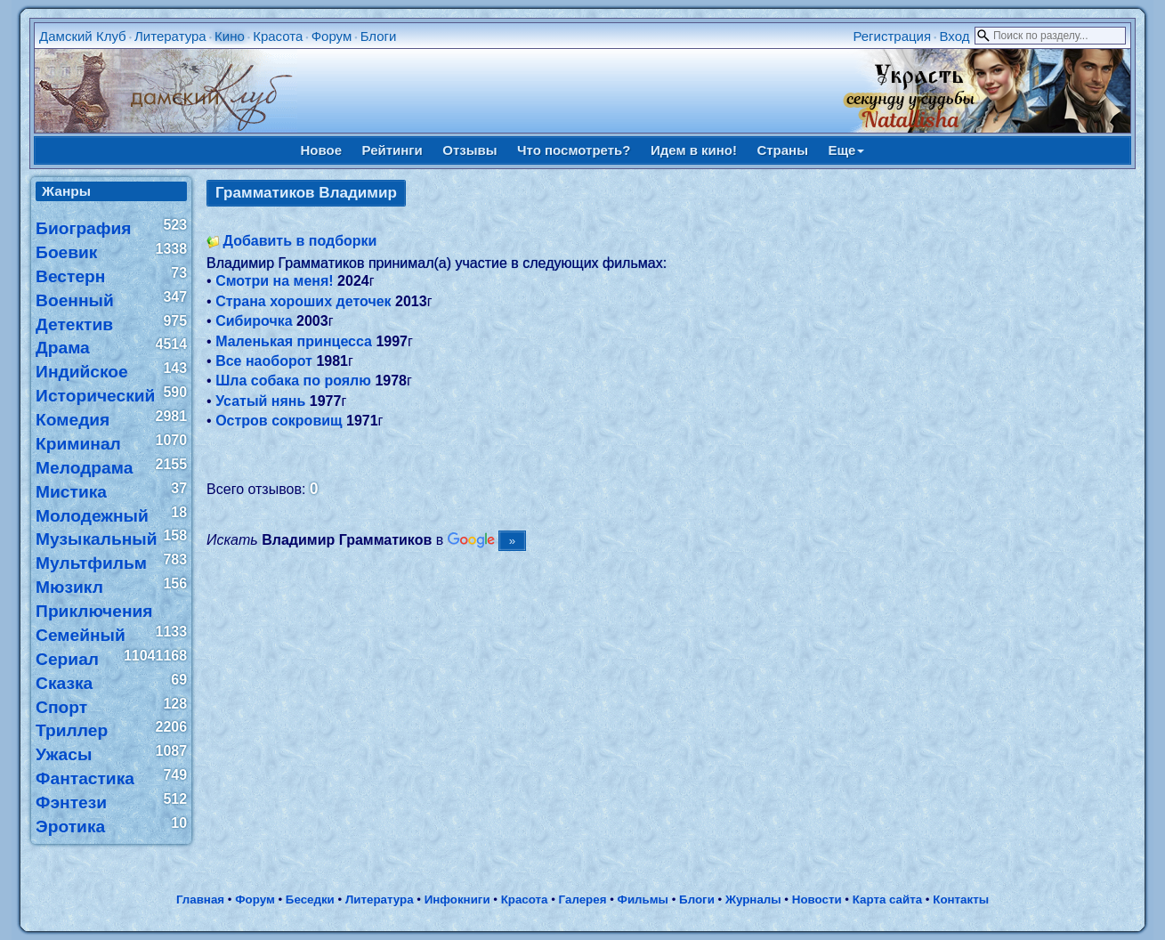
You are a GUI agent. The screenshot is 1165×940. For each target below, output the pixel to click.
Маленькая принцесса (293, 341)
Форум (331, 36)
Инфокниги (457, 899)
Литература (170, 36)
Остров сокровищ (278, 420)
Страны (782, 150)
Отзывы (469, 150)
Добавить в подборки (300, 240)
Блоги (378, 36)
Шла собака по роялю (293, 380)
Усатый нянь (260, 401)
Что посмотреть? (573, 150)
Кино (229, 36)
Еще (846, 150)
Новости (817, 899)
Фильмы (643, 899)
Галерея (583, 899)
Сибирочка (253, 320)
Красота (278, 36)
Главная (200, 899)
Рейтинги (392, 150)
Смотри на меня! (274, 280)
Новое (322, 150)
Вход (954, 36)
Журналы (753, 899)
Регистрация (892, 36)
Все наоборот (263, 361)
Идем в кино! (694, 150)
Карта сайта (887, 899)
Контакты (961, 899)
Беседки (310, 899)
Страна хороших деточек (303, 301)
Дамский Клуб (82, 36)
